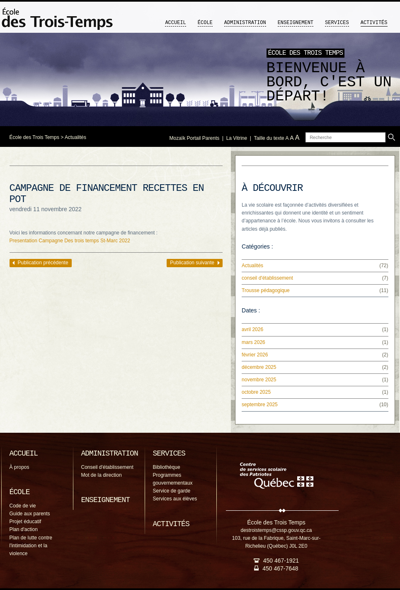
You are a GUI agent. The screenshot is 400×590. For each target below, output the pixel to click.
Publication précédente (43, 263)
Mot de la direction (101, 475)
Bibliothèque (166, 467)
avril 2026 (252, 329)
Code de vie (23, 506)
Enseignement (295, 23)
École (205, 23)
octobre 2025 (256, 392)
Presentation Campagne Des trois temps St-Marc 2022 (70, 241)
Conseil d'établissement (107, 467)
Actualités (75, 137)
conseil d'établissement (267, 278)
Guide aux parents (30, 514)
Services (337, 23)
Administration (245, 23)
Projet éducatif (25, 521)
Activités (374, 23)
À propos (19, 467)
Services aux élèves (175, 499)
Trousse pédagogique (266, 290)
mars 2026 (253, 342)
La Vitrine (236, 138)
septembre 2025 (260, 404)
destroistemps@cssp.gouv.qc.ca (276, 530)
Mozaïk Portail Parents (195, 138)
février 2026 (255, 355)
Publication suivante (192, 263)
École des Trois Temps (35, 137)
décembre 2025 (259, 367)
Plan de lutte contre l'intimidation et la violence (31, 545)
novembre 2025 (259, 380)
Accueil (175, 23)
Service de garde (172, 491)
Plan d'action (24, 529)
